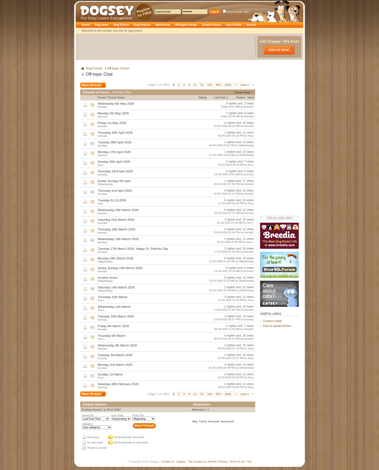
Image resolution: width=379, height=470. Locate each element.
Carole (203, 421)
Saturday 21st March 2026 (116, 219)
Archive (212, 461)
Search (251, 25)
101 (209, 85)
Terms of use (237, 461)
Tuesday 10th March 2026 (116, 316)
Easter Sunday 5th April (114, 181)
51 (202, 85)
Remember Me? (236, 12)
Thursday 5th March (112, 336)
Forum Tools (242, 92)
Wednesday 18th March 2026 (118, 239)
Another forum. (108, 277)
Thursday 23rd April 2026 (115, 171)
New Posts (163, 25)
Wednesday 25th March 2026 (118, 210)
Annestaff (213, 421)
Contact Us (167, 461)
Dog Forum (121, 25)
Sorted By (88, 415)
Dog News (102, 25)
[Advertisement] (166, 47)
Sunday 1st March (110, 374)
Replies (240, 97)
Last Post (219, 97)
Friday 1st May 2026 (112, 123)
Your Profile (234, 25)
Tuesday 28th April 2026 (114, 142)
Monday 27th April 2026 (114, 152)
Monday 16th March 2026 (115, 258)
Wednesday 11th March (114, 306)
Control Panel (211, 25)
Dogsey (85, 3)
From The (138, 415)
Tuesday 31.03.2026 (112, 200)
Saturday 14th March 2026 (116, 287)
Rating (202, 97)
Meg (194, 421)
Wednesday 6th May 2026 (116, 103)
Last (244, 85)
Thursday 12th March (112, 297)
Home (86, 25)
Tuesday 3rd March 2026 (115, 355)
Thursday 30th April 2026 (115, 132)
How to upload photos (277, 326)
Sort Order (117, 415)
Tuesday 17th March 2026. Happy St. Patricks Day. (133, 248)
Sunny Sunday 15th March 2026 (120, 268)
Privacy (223, 461)
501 (218, 85)
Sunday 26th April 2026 (114, 161)
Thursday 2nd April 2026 (115, 190)
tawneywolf (227, 421)
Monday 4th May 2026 (113, 113)
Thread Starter (116, 97)
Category (87, 423)
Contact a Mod (272, 321)
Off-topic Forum (186, 25)
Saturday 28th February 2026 (118, 384)
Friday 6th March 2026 (113, 326)
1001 (228, 85)
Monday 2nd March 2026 (115, 365)
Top (190, 461)
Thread (101, 97)
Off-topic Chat (99, 74)
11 (195, 85)
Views (250, 97)
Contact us (199, 461)
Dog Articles (142, 25)
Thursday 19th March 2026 (116, 229)
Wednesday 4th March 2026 (117, 345)
